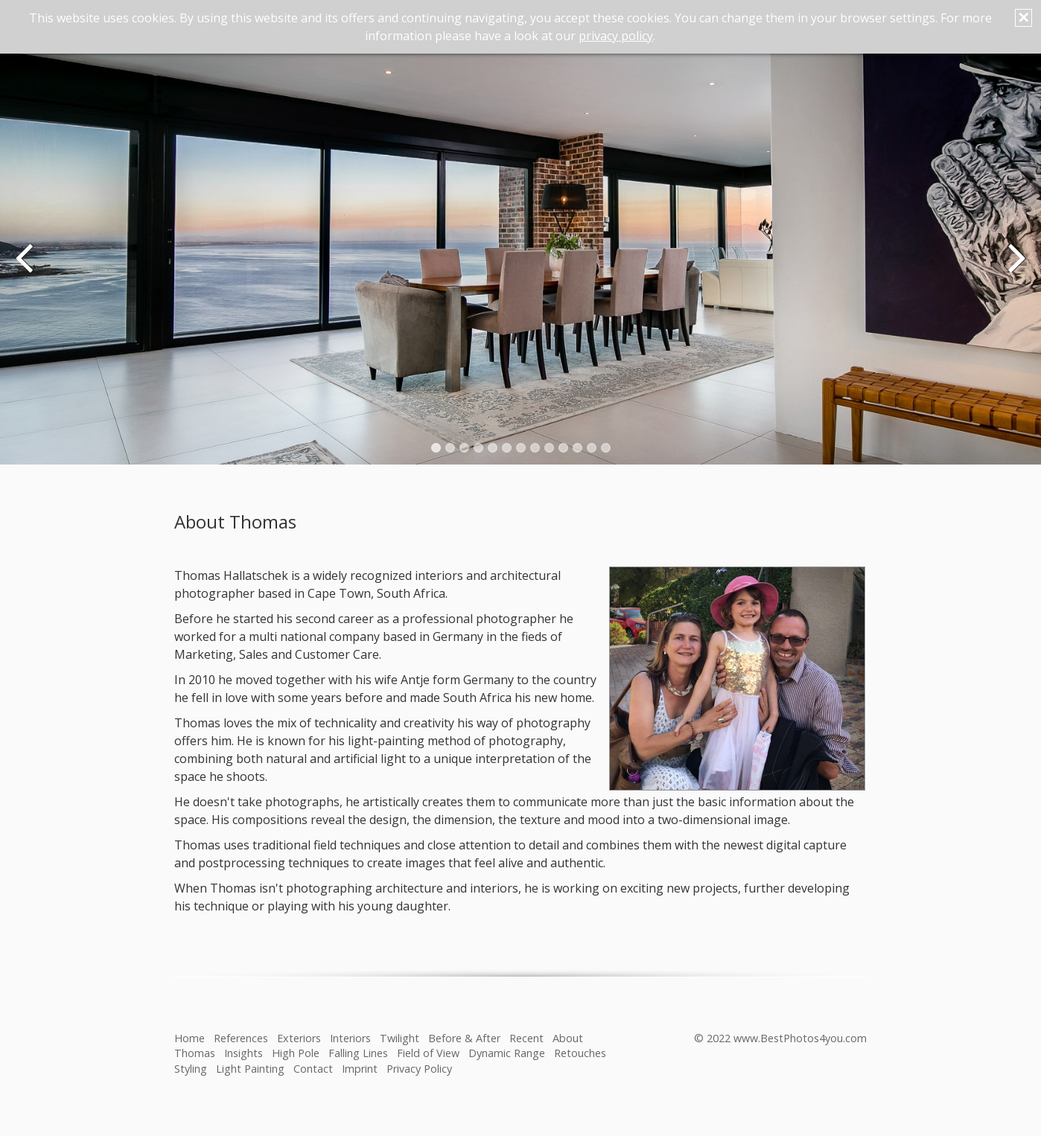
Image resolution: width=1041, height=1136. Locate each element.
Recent (526, 1038)
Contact (313, 1069)
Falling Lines (358, 1053)
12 (591, 448)
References (241, 1038)
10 (563, 448)
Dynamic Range (506, 1053)
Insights (243, 1053)
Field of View (428, 1053)
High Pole (295, 1053)
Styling (190, 1069)
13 (606, 448)
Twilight (399, 1038)
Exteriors (299, 1038)
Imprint (360, 1069)
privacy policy (616, 36)
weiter (1015, 268)
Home (189, 1038)
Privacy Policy (419, 1069)
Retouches (580, 1053)
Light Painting (250, 1069)
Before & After (464, 1038)
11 (577, 448)
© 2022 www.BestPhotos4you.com (780, 1038)
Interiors (350, 1038)
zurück (26, 268)
